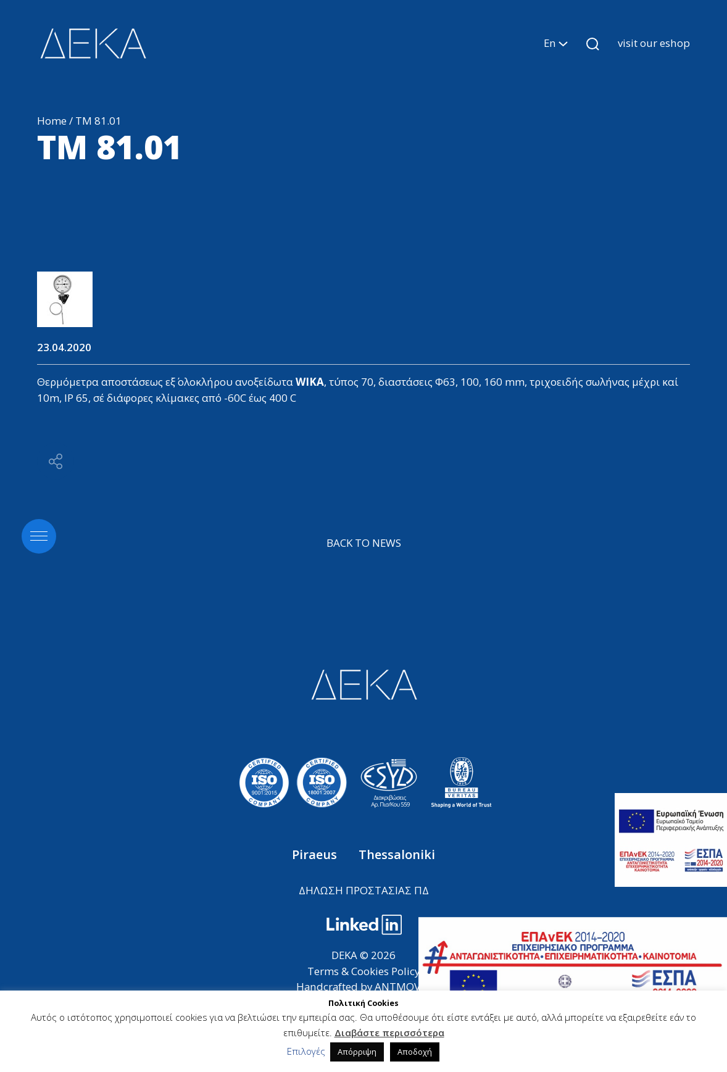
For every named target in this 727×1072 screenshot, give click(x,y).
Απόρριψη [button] (357, 1051)
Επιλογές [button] (306, 1051)
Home (52, 121)
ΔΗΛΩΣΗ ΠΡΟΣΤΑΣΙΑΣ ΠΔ (364, 890)
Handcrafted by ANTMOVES (363, 986)
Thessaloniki (397, 854)
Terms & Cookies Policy (363, 971)
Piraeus (316, 854)
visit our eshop (654, 43)
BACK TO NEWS (363, 543)
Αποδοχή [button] (414, 1051)
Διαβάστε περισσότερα (389, 1032)
